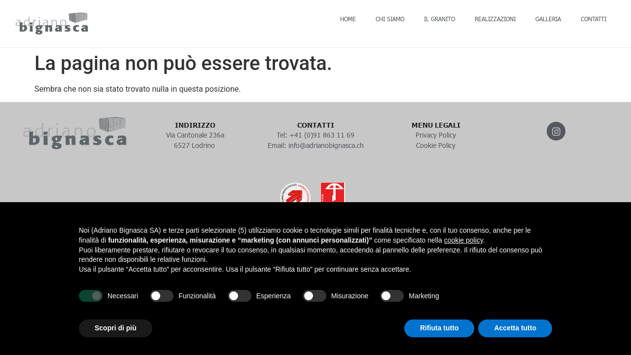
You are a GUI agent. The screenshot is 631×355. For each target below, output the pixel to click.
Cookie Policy (436, 145)
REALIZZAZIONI (495, 18)
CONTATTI (593, 18)
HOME (348, 18)
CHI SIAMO (390, 18)
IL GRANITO (439, 18)
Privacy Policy (436, 135)
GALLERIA (548, 18)
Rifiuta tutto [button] (439, 328)
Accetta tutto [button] (515, 328)
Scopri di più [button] (116, 328)
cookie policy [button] (463, 240)
